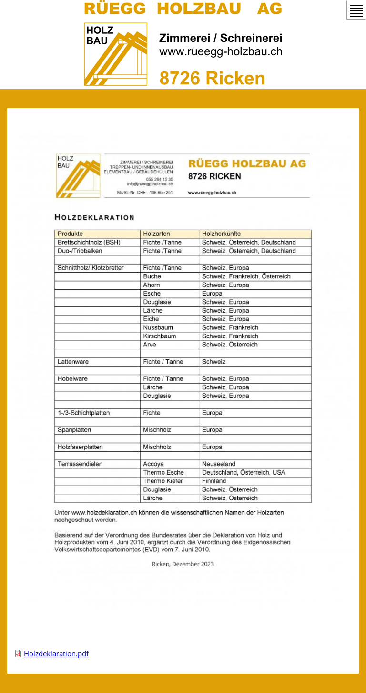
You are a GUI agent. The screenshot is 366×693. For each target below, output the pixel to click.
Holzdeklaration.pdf (56, 653)
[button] (183, 606)
